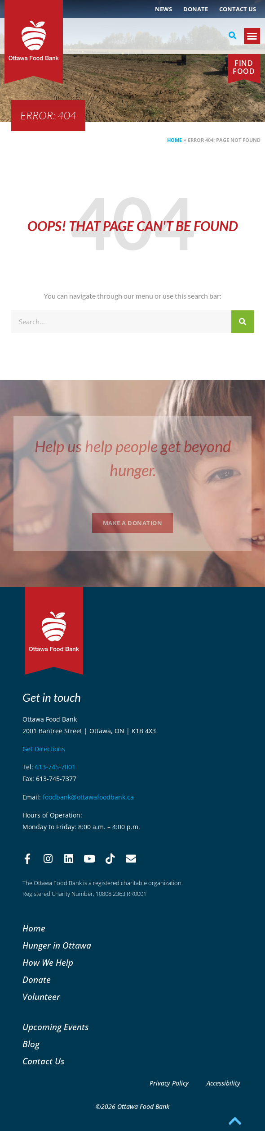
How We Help (47, 962)
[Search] (242, 321)
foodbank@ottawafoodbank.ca (88, 797)
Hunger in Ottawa (56, 945)
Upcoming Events (55, 1027)
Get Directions (43, 749)
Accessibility (223, 1083)
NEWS (163, 9)
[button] (232, 35)
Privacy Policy (169, 1083)
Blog (31, 1044)
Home (174, 139)
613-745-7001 (55, 767)
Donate (195, 9)
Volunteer (41, 996)
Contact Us (237, 9)
